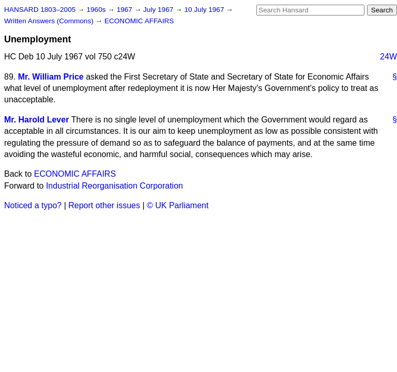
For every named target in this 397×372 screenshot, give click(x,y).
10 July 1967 (205, 9)
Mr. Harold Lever (36, 119)
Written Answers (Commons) (50, 21)
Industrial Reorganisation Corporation (114, 185)
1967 (125, 9)
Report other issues (104, 205)
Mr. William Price (51, 76)
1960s (97, 9)
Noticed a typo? (33, 205)
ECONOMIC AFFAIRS (139, 21)
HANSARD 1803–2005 (39, 9)
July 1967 (159, 9)
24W (388, 56)
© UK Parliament (177, 205)
